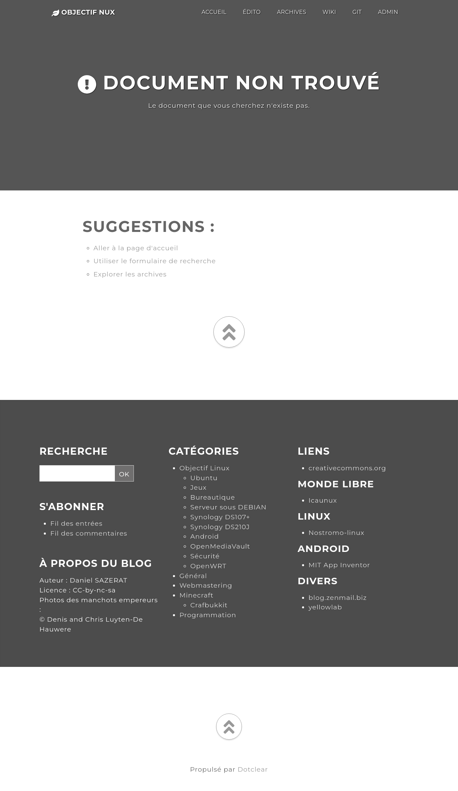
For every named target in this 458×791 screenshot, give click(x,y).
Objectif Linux (204, 468)
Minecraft (196, 595)
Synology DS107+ (220, 517)
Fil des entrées (76, 523)
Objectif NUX (83, 12)
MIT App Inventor (339, 565)
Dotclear (252, 769)
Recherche (73, 451)
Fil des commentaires (88, 533)
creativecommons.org (347, 468)
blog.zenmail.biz (338, 597)
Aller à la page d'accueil (135, 248)
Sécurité (205, 556)
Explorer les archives (130, 274)
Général (193, 576)
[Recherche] (76, 474)
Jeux (198, 487)
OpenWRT (208, 566)
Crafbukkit (209, 605)
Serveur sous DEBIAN (228, 507)
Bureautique (212, 497)
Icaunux (323, 500)
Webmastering (205, 585)
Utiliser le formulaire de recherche (154, 261)
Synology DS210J (220, 527)
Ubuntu (204, 478)
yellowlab (325, 607)
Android (204, 536)
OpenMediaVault (220, 546)
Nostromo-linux (337, 532)
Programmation (207, 615)
